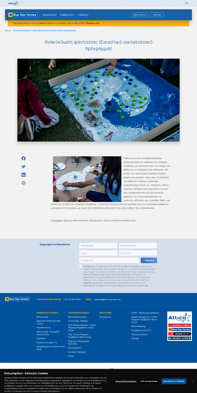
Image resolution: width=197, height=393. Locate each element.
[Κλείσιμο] (193, 383)
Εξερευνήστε (50, 14)
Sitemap (135, 338)
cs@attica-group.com (93, 283)
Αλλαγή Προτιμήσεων (125, 383)
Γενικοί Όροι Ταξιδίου (78, 321)
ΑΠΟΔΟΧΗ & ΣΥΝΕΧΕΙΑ (174, 383)
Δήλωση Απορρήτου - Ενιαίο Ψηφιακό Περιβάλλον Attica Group (144, 319)
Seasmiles (41, 338)
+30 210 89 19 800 (72, 299)
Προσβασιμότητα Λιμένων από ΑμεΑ (51, 347)
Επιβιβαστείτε (67, 14)
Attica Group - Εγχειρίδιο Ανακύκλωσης (48, 333)
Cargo (71, 356)
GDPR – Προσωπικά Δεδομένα (145, 313)
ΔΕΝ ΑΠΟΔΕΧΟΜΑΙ (149, 383)
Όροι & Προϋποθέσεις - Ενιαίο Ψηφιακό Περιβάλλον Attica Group (82, 327)
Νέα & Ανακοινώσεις (77, 317)
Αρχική (8, 30)
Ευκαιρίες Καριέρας (77, 352)
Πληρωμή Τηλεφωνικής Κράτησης (78, 342)
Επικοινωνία (105, 317)
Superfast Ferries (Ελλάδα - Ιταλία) (49, 322)
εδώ (146, 285)
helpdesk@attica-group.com (107, 299)
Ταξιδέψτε (83, 14)
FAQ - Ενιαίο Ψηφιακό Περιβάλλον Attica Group (79, 335)
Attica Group (42, 317)
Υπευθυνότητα (43, 327)
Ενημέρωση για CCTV (141, 330)
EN (186, 3)
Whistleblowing (138, 326)
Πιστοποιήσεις (75, 348)
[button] (98, 245)
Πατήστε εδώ (92, 23)
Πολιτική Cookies (139, 334)
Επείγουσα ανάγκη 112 (47, 342)
